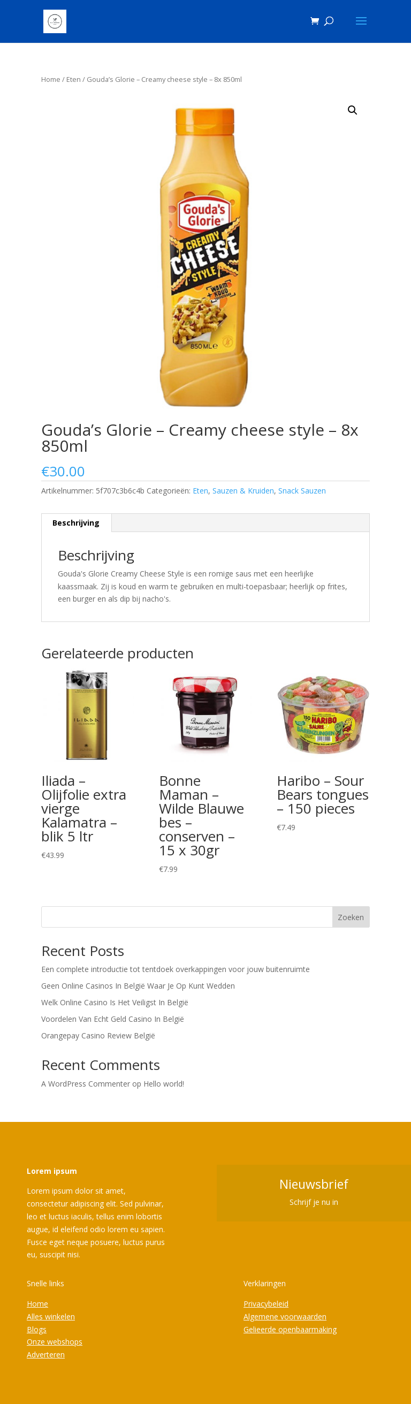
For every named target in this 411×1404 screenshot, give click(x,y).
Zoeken (351, 917)
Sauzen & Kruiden (243, 490)
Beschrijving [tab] (76, 523)
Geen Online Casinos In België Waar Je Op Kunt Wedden (138, 986)
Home (50, 79)
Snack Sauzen (302, 490)
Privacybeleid (265, 1304)
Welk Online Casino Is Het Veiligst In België (114, 1002)
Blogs (37, 1329)
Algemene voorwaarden (284, 1316)
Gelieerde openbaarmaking (290, 1329)
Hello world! (163, 1084)
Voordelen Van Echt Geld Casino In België (112, 1019)
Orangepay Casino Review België (98, 1035)
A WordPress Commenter (85, 1084)
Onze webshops (54, 1342)
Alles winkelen (51, 1316)
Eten (73, 79)
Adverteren (46, 1354)
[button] (352, 110)
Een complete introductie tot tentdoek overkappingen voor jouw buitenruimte (175, 969)
